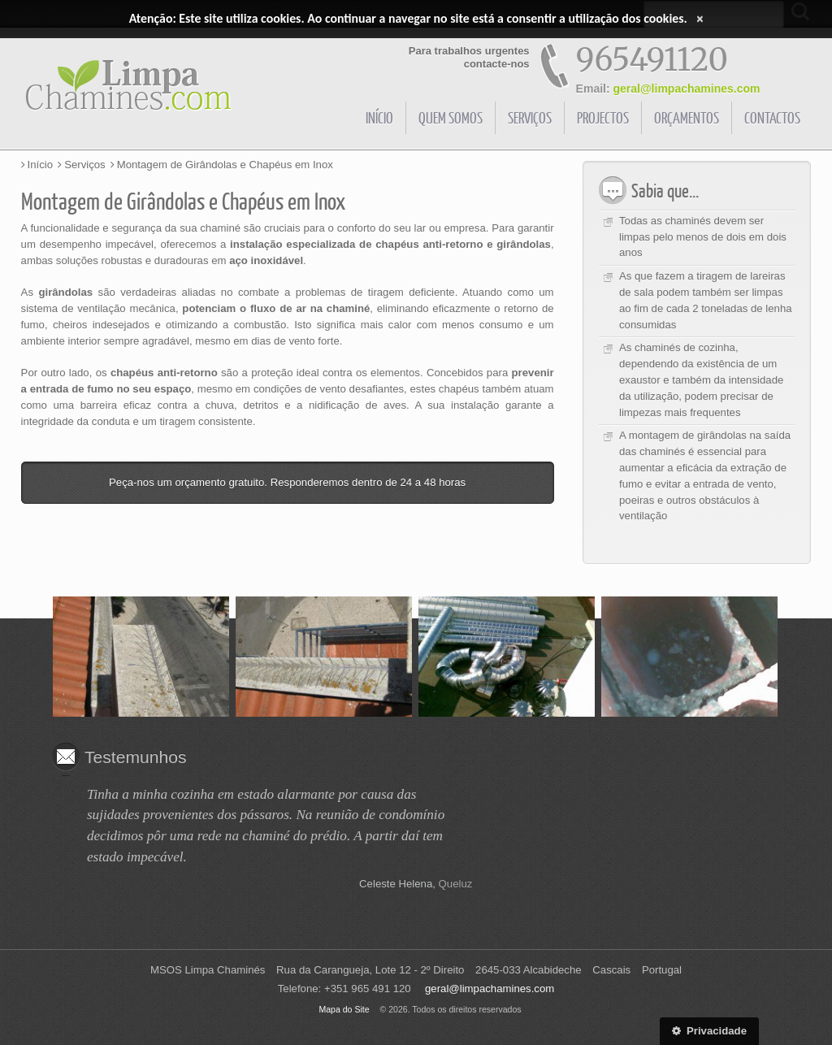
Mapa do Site (343, 1009)
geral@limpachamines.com (686, 88)
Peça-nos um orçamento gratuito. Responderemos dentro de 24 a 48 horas (287, 482)
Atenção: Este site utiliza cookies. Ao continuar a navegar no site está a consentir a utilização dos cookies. (408, 18)
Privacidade (709, 1031)
